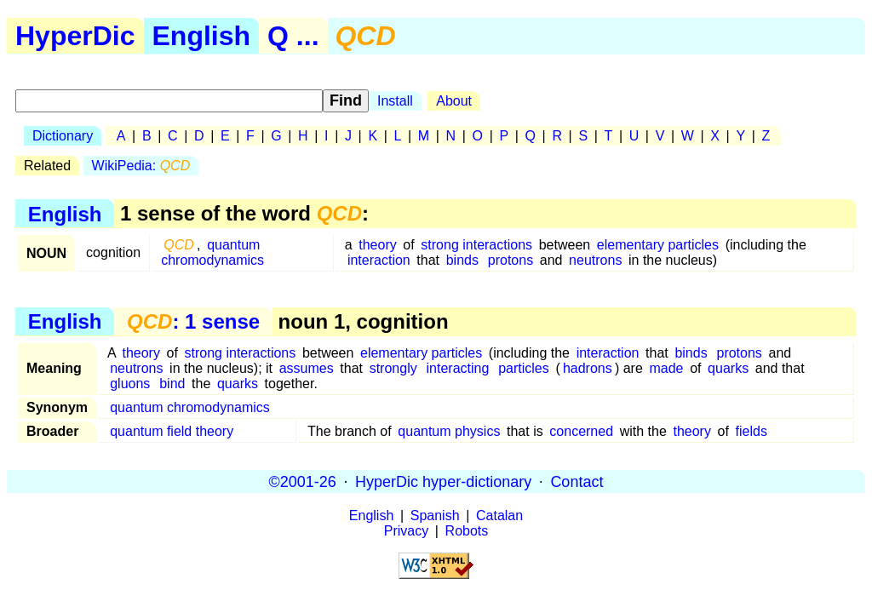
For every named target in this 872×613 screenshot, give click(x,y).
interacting (458, 368)
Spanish (435, 515)
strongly (393, 368)
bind (172, 383)
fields (751, 431)
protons (510, 260)
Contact (576, 481)
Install (395, 101)
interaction (378, 260)
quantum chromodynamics (212, 252)
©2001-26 (302, 481)
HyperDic (75, 35)
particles (523, 368)
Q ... (292, 35)
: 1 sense (193, 321)
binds (462, 260)
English (201, 35)
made (666, 368)
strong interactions (476, 245)
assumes (306, 368)
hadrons (587, 368)
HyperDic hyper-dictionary (443, 481)
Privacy (406, 531)
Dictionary (62, 136)
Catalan (499, 515)
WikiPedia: (141, 165)
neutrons (595, 260)
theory (377, 245)
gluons (130, 383)
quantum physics (449, 431)
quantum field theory (171, 431)
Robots (467, 531)
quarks (728, 368)
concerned (581, 431)
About (454, 101)
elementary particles (658, 245)
